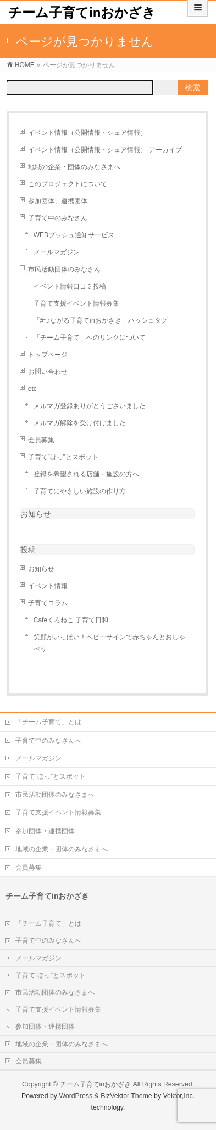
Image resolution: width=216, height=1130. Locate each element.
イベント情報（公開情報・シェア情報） (87, 133)
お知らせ (35, 513)
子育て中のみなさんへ (48, 741)
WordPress (75, 1096)
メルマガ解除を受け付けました (80, 423)
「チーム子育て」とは (48, 722)
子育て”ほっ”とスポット (63, 457)
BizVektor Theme (126, 1096)
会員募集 (41, 440)
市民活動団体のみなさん (64, 269)
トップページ (48, 354)
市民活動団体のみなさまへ (55, 794)
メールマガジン (57, 252)
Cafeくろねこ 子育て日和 (71, 620)
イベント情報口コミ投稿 (70, 286)
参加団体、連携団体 (57, 201)
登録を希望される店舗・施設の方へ (86, 474)
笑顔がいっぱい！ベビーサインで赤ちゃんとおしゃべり (109, 643)
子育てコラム (48, 603)
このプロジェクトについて (67, 184)
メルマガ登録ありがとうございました (90, 406)
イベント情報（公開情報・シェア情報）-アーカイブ (105, 150)
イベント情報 (48, 586)
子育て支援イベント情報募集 (76, 303)
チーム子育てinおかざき (82, 12)
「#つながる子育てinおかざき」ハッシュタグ (101, 320)
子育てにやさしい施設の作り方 (80, 491)
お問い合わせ (48, 372)
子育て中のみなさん (57, 218)
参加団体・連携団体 (45, 831)
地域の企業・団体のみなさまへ (74, 167)
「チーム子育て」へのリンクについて (90, 337)
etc (32, 389)
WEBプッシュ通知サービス (74, 235)
